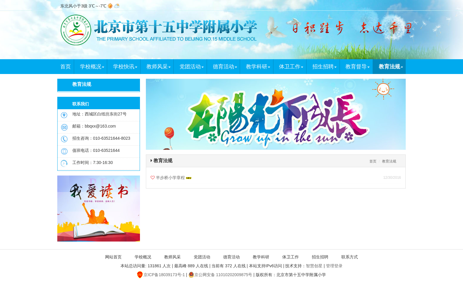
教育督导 (357, 67)
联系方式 (349, 257)
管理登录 (334, 265)
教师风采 (158, 67)
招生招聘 (324, 67)
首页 (65, 67)
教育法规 (391, 67)
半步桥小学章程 (173, 177)
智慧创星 (314, 265)
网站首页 (113, 257)
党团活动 (192, 67)
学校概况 (92, 67)
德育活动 (225, 67)
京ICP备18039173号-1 (161, 274)
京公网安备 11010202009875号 (220, 275)
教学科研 (258, 67)
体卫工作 (291, 67)
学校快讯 (125, 67)
